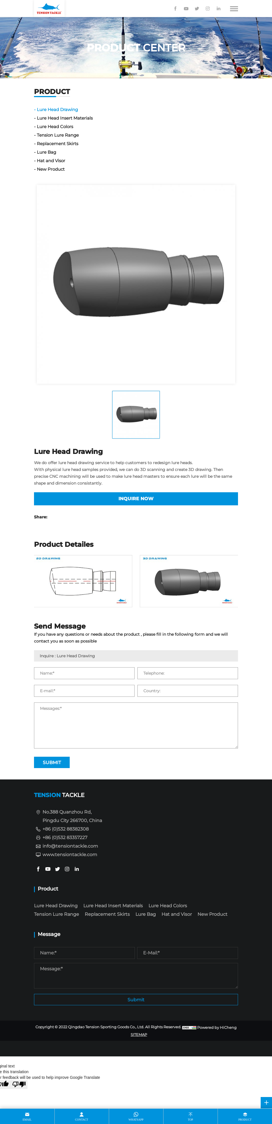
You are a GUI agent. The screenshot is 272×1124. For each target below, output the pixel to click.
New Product (51, 169)
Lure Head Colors (55, 126)
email (27, 1119)
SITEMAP (139, 1034)
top (190, 1119)
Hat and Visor (51, 160)
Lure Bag (46, 152)
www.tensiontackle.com (69, 854)
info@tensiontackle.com (70, 846)
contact (81, 1119)
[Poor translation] (18, 1084)
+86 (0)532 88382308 (65, 829)
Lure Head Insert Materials (65, 118)
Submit (136, 999)
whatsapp (136, 1119)
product (245, 1119)
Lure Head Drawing (57, 109)
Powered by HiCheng (217, 1027)
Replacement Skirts (57, 143)
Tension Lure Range (58, 135)
